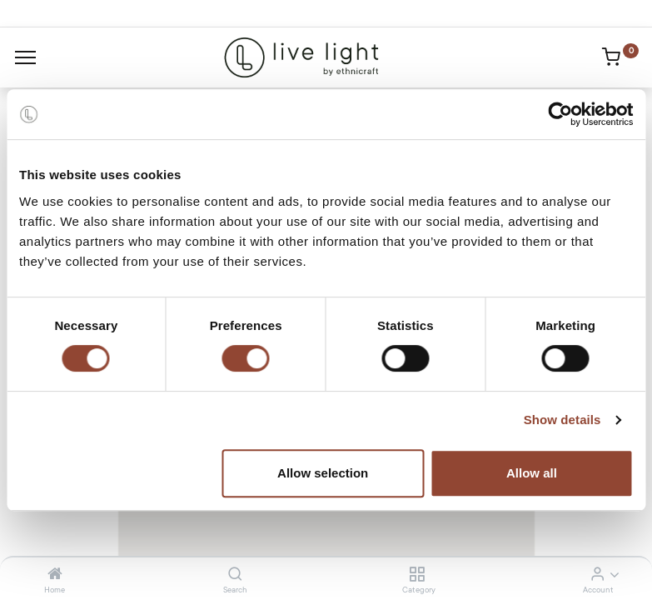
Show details (562, 419)
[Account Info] (597, 575)
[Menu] (25, 57)
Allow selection (322, 473)
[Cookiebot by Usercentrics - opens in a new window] (560, 114)
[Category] (417, 575)
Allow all (531, 473)
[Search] (235, 575)
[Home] (54, 575)
